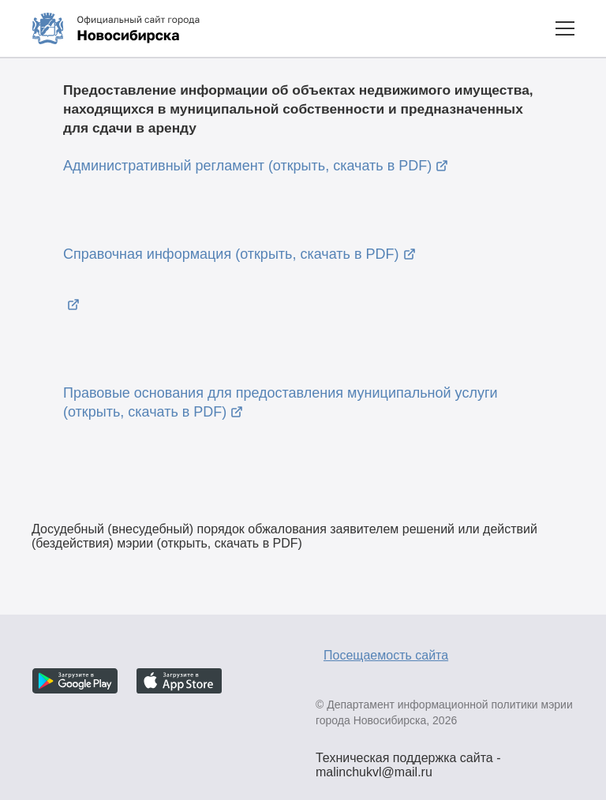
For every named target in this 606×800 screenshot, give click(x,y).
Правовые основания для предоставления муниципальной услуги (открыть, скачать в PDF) (280, 402)
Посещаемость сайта (386, 655)
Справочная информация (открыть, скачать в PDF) (231, 254)
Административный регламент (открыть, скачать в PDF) (247, 166)
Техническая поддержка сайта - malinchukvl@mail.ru (408, 759)
